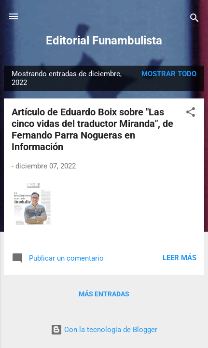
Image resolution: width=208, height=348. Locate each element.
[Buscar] (194, 19)
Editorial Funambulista (104, 40)
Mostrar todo (168, 74)
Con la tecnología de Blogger (104, 329)
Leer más (179, 257)
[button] (190, 113)
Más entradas (104, 294)
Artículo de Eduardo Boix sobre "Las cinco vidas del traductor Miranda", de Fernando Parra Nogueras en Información (92, 129)
